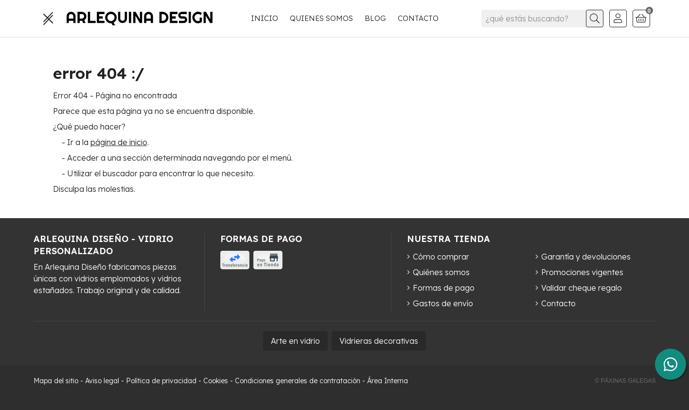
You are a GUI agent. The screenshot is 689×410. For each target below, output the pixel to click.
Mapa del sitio (56, 380)
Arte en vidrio (295, 341)
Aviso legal (102, 380)
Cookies (215, 380)
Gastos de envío (443, 303)
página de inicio (118, 142)
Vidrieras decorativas (378, 341)
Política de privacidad (161, 380)
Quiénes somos (441, 272)
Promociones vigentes (582, 272)
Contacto (558, 303)
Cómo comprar (441, 256)
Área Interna (387, 380)
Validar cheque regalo (581, 288)
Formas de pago (444, 288)
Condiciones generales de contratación (297, 380)
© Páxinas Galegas (625, 380)
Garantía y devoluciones (586, 256)
